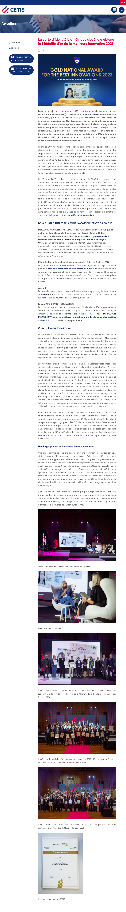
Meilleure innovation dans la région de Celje (70, 268)
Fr (123, 2)
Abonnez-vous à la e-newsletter (21, 70)
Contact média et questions (21, 58)
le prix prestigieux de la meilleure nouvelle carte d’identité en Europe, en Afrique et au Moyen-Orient (74, 239)
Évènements (14, 47)
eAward (45, 294)
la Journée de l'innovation (90, 114)
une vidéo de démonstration (80, 215)
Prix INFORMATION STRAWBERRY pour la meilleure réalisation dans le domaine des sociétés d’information (77, 317)
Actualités (16, 42)
